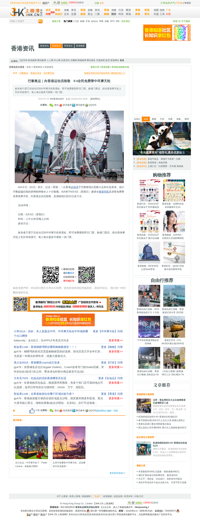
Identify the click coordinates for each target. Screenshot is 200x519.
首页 (48, 10)
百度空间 (65, 60)
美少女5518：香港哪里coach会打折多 (37, 362)
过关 (66, 14)
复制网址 (114, 60)
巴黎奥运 (23, 73)
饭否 (107, 60)
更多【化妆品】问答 (110, 378)
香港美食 (103, 514)
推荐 (187, 119)
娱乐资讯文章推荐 (145, 437)
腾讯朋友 (91, 60)
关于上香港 (62, 496)
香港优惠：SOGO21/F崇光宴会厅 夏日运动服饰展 (148, 238)
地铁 (162, 10)
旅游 (146, 119)
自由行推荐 (162, 280)
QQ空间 (23, 60)
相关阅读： (18, 420)
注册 (97, 3)
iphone (94, 21)
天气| (173, 3)
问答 (48, 14)
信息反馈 (118, 496)
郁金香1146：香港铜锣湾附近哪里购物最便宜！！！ (45, 346)
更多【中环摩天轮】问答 (108, 331)
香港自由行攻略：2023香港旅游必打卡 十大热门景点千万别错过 (148, 312)
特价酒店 (125, 21)
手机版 (179, 3)
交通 (73, 14)
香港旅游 (84, 514)
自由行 (137, 119)
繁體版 (187, 3)
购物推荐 (162, 174)
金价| (168, 3)
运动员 (74, 187)
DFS (112, 21)
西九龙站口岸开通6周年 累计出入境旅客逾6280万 (162, 427)
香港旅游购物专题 (120, 67)
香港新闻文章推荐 (145, 394)
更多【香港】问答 (112, 393)
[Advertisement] (75, 33)
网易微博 (81, 60)
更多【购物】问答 (112, 346)
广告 (168, 10)
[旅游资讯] (142, 166)
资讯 (73, 10)
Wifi (117, 21)
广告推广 (97, 496)
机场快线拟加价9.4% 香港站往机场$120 (157, 416)
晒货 (128, 10)
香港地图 (105, 67)
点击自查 (106, 507)
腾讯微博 (41, 60)
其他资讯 (56, 46)
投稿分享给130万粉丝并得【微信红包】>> (104, 73)
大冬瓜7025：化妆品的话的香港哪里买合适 (40, 378)
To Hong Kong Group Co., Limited (76, 503)
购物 (82, 21)
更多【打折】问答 (112, 362)
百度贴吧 (100, 60)
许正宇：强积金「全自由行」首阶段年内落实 (160, 479)
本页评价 (128, 496)
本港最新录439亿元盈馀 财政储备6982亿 (159, 471)
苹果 (101, 21)
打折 (121, 10)
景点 (90, 14)
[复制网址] (95, 99)
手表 (88, 21)
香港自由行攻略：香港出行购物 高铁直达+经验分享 (148, 374)
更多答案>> (116, 340)
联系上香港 (74, 496)
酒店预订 (112, 514)
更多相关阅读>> (117, 473)
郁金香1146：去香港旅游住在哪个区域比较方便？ (44, 393)
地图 (156, 10)
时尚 (121, 14)
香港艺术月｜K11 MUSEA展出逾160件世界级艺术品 (173, 343)
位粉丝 (68, 2)
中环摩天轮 (48, 73)
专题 (156, 14)
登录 (101, 3)
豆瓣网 (73, 60)
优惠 (170, 119)
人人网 (50, 60)
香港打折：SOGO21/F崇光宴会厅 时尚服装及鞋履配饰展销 (148, 207)
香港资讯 (22, 48)
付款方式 (139, 496)
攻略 (66, 10)
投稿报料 (86, 496)
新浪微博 (32, 60)
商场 (128, 14)
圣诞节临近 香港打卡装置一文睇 (164, 159)
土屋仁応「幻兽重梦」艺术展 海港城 (165, 166)
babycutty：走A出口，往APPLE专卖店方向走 (41, 340)
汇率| (163, 3)
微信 (54, 105)
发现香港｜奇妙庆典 (157, 162)
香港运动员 (35, 73)
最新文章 (56, 21)
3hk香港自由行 (57, 99)
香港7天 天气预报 (181, 21)
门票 (97, 14)
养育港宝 (68, 46)
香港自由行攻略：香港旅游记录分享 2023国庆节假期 (173, 312)
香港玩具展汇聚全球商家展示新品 (154, 424)
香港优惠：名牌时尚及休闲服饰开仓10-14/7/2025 (173, 207)
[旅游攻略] (142, 159)
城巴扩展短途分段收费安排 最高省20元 (158, 475)
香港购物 (93, 514)
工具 (162, 14)
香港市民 (104, 191)
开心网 (57, 60)
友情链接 (107, 496)
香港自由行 (74, 514)
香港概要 (80, 46)
